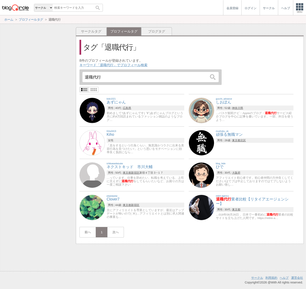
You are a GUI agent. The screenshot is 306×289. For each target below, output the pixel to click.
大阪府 (236, 172)
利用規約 (271, 277)
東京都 (236, 140)
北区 (243, 140)
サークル (257, 277)
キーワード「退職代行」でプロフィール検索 (113, 65)
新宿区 (135, 172)
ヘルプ (284, 277)
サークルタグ (91, 31)
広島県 (127, 108)
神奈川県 (237, 108)
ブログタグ (156, 31)
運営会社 (297, 277)
